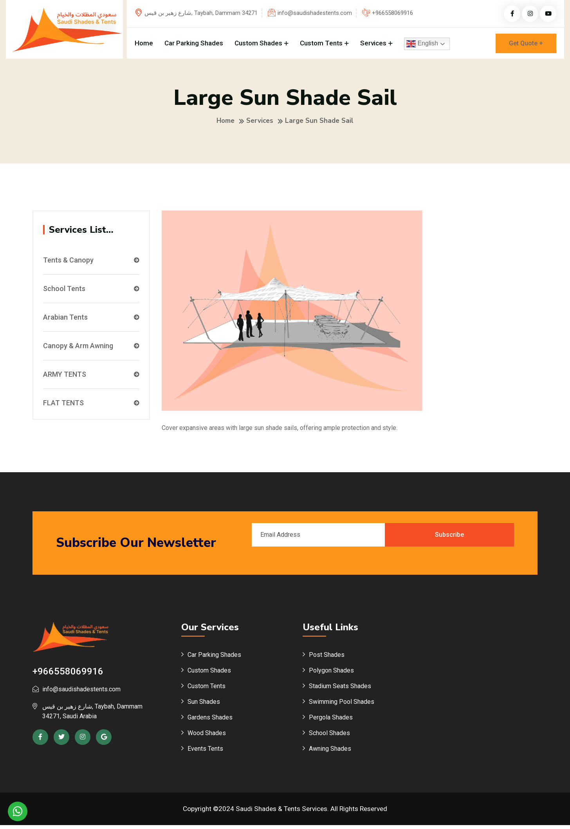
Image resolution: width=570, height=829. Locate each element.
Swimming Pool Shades (341, 705)
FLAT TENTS (91, 406)
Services (373, 43)
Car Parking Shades (193, 43)
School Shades (329, 737)
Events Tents (205, 752)
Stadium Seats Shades (340, 690)
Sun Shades (204, 705)
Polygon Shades (331, 674)
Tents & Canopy (91, 263)
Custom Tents (321, 43)
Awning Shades (330, 752)
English (422, 44)
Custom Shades (258, 43)
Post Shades (327, 658)
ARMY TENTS (91, 377)
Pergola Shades (331, 721)
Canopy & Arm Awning (91, 349)
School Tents (91, 292)
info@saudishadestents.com (315, 12)
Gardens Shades (210, 721)
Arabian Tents (91, 320)
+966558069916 (392, 12)
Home (144, 43)
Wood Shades (207, 737)
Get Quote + (526, 43)
